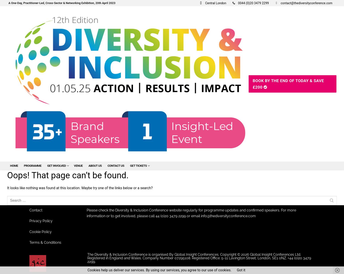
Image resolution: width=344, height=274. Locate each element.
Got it (241, 270)
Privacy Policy (41, 221)
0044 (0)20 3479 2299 (250, 3)
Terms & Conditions (45, 242)
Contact (35, 210)
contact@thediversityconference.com (302, 3)
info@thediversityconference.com (228, 216)
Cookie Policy (40, 232)
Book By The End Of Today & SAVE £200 (288, 83)
